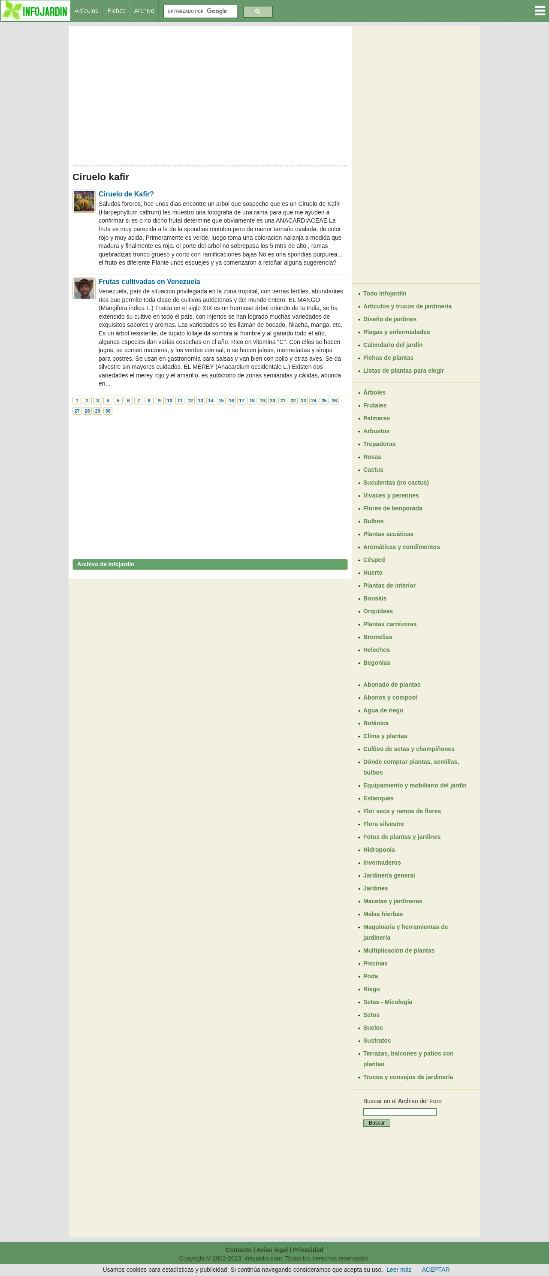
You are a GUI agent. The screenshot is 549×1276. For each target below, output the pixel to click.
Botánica (376, 723)
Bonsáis (374, 598)
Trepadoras (379, 443)
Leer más (398, 1269)
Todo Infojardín (385, 293)
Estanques (378, 798)
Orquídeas (378, 611)
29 (97, 410)
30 (107, 410)
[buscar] (199, 11)
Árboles (374, 392)
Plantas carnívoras (390, 624)
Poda (370, 976)
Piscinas (375, 963)
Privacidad (308, 1249)
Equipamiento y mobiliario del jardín (415, 785)
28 (87, 410)
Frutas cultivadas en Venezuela (149, 281)
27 (76, 410)
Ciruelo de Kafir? (126, 194)
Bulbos (373, 521)
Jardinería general (389, 875)
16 (231, 400)
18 (251, 400)
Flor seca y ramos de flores (402, 811)
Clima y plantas (385, 736)
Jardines (375, 888)
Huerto (373, 572)
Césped (374, 559)
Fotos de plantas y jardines (402, 836)
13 (200, 400)
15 (220, 400)
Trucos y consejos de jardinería (408, 1077)
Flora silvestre (383, 824)
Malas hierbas (383, 914)
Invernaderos (382, 862)
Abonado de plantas (392, 684)
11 (179, 400)
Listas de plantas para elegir (403, 370)
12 (190, 400)
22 (293, 400)
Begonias (376, 662)
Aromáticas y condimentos (401, 546)
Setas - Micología (387, 1001)
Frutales (374, 405)
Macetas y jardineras (392, 901)
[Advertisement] (210, 93)
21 (282, 400)
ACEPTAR (436, 1269)
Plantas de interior (389, 585)
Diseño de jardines (389, 319)
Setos (371, 1014)
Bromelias (377, 636)
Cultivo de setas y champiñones (409, 748)
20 (272, 400)
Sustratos (377, 1040)
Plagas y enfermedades (396, 332)
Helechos (376, 649)
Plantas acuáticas (388, 534)
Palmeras (376, 418)
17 (241, 400)
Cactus (373, 469)
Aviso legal (272, 1249)
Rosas (372, 456)
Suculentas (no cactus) (396, 482)
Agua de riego (383, 710)
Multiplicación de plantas (398, 950)
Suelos (373, 1027)
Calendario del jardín (392, 344)
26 (334, 400)
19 (262, 400)
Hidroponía (379, 849)
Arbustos (376, 431)
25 (323, 400)
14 (210, 400)
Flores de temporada (392, 508)
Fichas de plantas (388, 357)
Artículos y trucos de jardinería (407, 306)
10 (169, 400)
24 (313, 400)
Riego (371, 989)
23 (303, 400)
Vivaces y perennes (391, 495)
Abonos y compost (390, 697)
